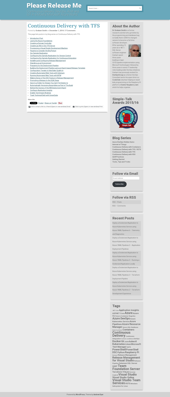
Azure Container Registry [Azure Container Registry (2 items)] (125, 316)
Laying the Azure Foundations (41, 41)
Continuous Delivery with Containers (126, 147)
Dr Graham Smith (119, 30)
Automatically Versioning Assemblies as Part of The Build (51, 85)
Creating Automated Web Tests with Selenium (47, 73)
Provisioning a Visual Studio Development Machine (49, 48)
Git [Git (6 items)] (122, 341)
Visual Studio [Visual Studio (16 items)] (127, 374)
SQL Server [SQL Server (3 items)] (132, 363)
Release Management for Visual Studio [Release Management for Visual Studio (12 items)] (126, 359)
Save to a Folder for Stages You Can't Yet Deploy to (49, 83)
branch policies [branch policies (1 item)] (117, 330)
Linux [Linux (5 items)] (128, 344)
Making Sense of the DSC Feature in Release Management (52, 78)
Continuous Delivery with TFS (123, 152)
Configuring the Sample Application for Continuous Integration (53, 58)
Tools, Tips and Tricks (121, 162)
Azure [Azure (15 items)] (129, 313)
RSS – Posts (117, 202)
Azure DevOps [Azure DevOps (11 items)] (121, 318)
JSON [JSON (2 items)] (127, 342)
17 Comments (70, 30)
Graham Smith (41, 30)
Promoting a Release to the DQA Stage (44, 80)
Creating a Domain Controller (41, 43)
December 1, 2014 (56, 30)
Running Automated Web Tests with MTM (45, 75)
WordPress (80, 394)
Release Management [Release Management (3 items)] (127, 355)
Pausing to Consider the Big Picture (43, 51)
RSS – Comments (119, 206)
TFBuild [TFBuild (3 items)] (125, 372)
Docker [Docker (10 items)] (116, 341)
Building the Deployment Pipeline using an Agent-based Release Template (57, 68)
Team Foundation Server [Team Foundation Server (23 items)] (126, 367)
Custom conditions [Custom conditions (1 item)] (127, 339)
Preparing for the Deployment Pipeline (44, 66)
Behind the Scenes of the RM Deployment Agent (48, 88)
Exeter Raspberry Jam (129, 85)
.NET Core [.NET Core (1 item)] (115, 310)
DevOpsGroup (117, 75)
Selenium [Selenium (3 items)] (123, 363)
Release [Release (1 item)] (114, 355)
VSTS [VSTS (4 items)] (127, 383)
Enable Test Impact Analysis (40, 93)
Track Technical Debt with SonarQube (44, 95)
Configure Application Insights (41, 90)
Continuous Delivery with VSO (123, 154)
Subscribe (119, 184)
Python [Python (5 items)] (121, 352)
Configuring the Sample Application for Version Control (50, 56)
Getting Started (118, 159)
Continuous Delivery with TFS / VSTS (126, 149)
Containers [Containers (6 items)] (128, 329)
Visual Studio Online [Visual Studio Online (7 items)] (123, 377)
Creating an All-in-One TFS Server (42, 46)
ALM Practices (118, 157)
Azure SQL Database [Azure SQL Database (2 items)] (130, 327)
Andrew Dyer (98, 394)
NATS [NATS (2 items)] (129, 347)
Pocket (41, 103)
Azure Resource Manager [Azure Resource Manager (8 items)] (126, 325)
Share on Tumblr (51, 103)
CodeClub (116, 80)
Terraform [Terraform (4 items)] (117, 372)
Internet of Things (119, 144)
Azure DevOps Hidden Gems (123, 142)
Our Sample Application (39, 53)
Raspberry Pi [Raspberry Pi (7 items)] (132, 352)
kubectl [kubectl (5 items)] (133, 341)
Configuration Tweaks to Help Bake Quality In (46, 70)
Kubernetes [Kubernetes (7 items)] (118, 344)
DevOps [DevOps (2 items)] (137, 339)
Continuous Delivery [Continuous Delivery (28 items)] (121, 334)
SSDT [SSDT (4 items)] (114, 366)
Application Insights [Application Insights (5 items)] (129, 310)
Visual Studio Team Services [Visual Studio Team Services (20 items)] (126, 381)
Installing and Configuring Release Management (48, 61)
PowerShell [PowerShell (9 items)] (119, 349)
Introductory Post (36, 38)
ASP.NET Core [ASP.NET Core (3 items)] (118, 313)
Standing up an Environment (40, 63)
